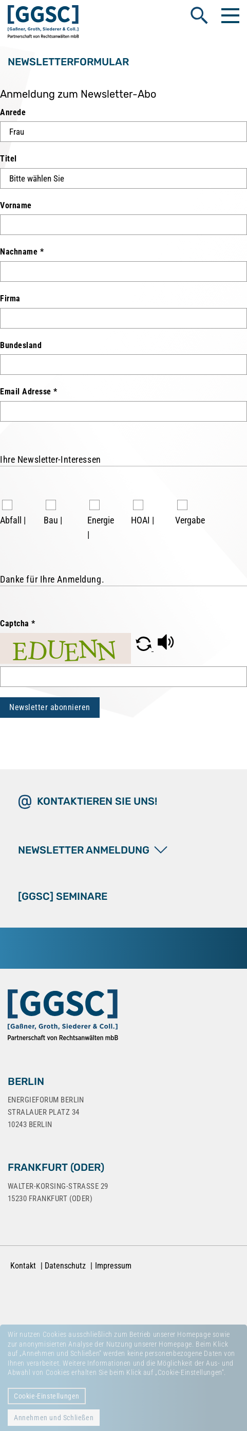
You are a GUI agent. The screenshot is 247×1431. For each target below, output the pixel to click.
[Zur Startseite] (63, 1017)
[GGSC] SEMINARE (62, 896)
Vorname (16, 205)
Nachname (22, 252)
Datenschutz (65, 1266)
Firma (10, 298)
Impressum (113, 1266)
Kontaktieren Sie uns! (97, 801)
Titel (8, 159)
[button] (145, 647)
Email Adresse (29, 391)
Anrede (13, 112)
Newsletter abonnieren (49, 707)
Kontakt (23, 1266)
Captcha (17, 623)
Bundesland (21, 345)
